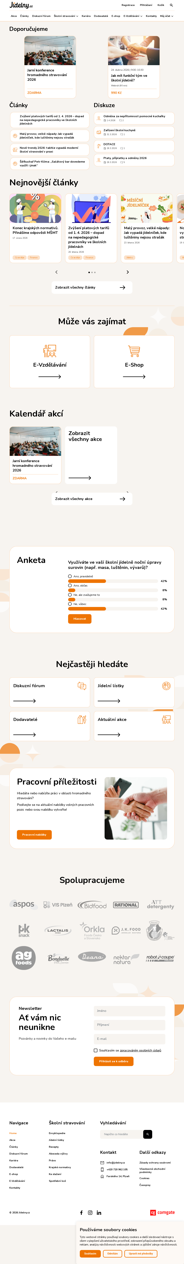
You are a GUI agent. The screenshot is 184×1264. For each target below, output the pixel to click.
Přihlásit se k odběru (113, 1061)
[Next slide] (127, 272)
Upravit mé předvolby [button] (141, 1253)
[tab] (89, 272)
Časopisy (144, 1185)
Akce (14, 16)
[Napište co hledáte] (126, 1134)
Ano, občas (80, 586)
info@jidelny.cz (112, 1163)
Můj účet (166, 16)
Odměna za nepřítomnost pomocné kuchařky (134, 116)
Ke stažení (55, 1174)
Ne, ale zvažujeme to (86, 595)
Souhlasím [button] (90, 1253)
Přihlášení (146, 5)
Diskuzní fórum (41, 16)
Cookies (144, 1178)
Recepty (54, 1147)
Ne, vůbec (79, 604)
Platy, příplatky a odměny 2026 (125, 158)
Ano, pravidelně (83, 576)
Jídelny (129, 257)
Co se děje (19, 257)
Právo (52, 1160)
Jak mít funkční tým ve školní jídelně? (129, 78)
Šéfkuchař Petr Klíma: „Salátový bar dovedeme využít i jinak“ (52, 163)
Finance (33, 257)
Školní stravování (66, 16)
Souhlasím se (130, 1050)
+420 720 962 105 (114, 1169)
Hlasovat (79, 619)
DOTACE (109, 144)
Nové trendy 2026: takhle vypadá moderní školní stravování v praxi (49, 150)
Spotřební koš (57, 1181)
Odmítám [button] (112, 1253)
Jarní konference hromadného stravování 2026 (47, 75)
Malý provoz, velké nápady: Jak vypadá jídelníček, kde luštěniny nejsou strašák (47, 136)
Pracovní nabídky (34, 835)
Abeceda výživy (58, 1153)
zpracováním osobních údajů (140, 1050)
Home (13, 1133)
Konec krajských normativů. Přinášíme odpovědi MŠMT (35, 230)
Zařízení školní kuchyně (119, 130)
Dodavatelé (101, 16)
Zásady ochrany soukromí (155, 1162)
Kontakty (151, 16)
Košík (161, 5)
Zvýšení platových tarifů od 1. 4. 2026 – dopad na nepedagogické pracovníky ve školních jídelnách (52, 120)
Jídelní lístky (56, 1140)
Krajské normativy (60, 1167)
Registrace (128, 5)
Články (24, 16)
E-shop (116, 16)
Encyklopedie (57, 1133)
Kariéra (86, 16)
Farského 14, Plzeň (114, 1176)
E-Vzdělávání (133, 16)
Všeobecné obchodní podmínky (152, 1170)
